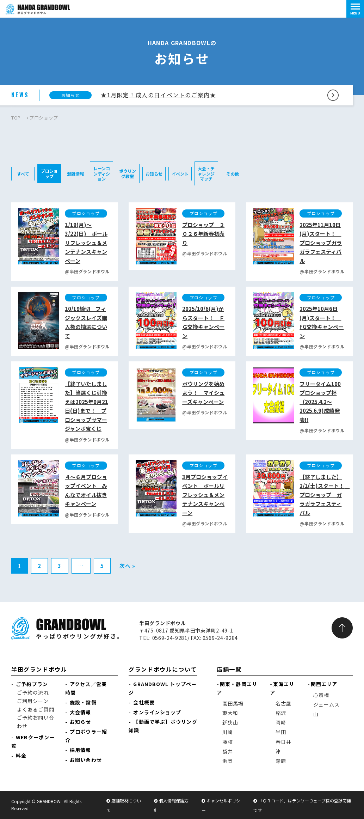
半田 (281, 731)
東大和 (230, 712)
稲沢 (281, 712)
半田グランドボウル (39, 669)
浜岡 (227, 760)
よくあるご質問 (35, 709)
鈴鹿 (281, 760)
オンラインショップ (157, 712)
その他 (232, 174)
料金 (21, 755)
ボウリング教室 (127, 173)
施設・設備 (83, 702)
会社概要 (143, 702)
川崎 (227, 731)
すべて (23, 174)
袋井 (227, 751)
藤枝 (227, 741)
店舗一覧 (229, 669)
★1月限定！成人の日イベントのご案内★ (158, 95)
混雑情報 (75, 174)
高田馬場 (232, 703)
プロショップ (49, 173)
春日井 (283, 741)
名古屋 (283, 703)
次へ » (127, 565)
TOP (16, 117)
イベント (180, 174)
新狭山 (230, 722)
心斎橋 (321, 694)
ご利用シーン (33, 700)
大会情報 (80, 712)
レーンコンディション (101, 173)
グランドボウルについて (163, 669)
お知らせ (154, 174)
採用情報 (80, 749)
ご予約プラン (32, 683)
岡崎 (281, 722)
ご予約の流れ (33, 692)
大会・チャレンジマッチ (206, 173)
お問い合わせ (86, 759)
